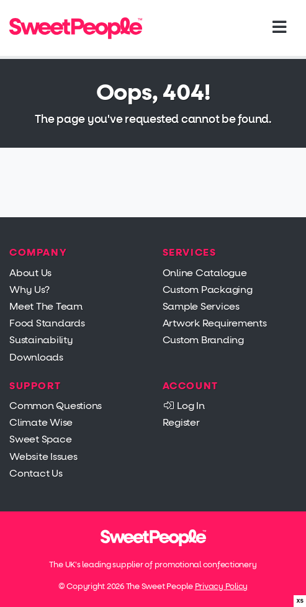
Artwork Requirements (215, 323)
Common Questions (55, 405)
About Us (30, 273)
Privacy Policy (221, 586)
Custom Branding (203, 340)
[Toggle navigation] (279, 28)
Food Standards (47, 323)
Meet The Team (46, 306)
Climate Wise (41, 422)
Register (181, 422)
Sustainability (41, 340)
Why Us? (29, 289)
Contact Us (36, 473)
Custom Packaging (208, 289)
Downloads (36, 357)
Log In (184, 405)
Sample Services (201, 306)
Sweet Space (40, 439)
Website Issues (43, 456)
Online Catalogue (205, 273)
